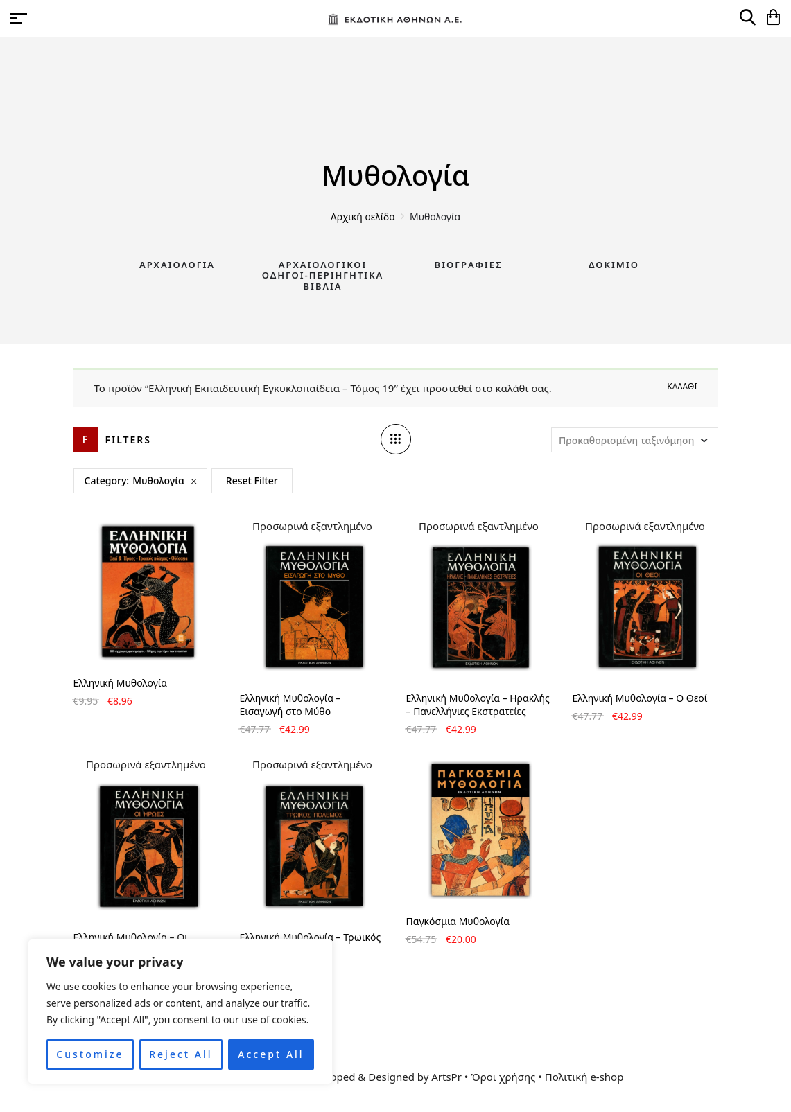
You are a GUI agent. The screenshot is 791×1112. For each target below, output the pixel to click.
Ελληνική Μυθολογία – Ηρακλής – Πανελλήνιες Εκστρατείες (478, 704)
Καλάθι (682, 386)
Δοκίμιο (614, 264)
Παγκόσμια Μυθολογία (458, 921)
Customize (89, 1054)
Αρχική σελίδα (363, 216)
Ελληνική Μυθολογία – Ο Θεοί (640, 698)
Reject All (180, 1054)
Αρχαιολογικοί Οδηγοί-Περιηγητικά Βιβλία (323, 275)
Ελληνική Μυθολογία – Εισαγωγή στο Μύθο (290, 704)
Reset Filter (252, 480)
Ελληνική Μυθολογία (120, 682)
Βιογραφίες (469, 264)
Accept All (271, 1054)
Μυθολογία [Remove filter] (158, 480)
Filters (128, 439)
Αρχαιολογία (177, 264)
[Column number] (396, 439)
